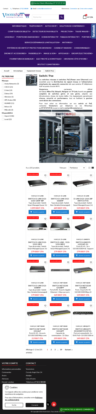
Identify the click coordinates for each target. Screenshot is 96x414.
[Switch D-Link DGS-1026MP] (60, 174)
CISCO (8, 87)
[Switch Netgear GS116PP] (60, 305)
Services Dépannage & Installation (42, 42)
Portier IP (86, 37)
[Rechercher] (48, 17)
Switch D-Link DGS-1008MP (37, 287)
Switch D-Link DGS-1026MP (60, 200)
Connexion (73, 8)
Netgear (65, 92)
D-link (8, 90)
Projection (66, 31)
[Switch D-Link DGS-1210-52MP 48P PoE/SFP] (37, 174)
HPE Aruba (10, 100)
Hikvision (9, 97)
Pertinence (78, 167)
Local (8, 119)
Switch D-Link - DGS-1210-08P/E (60, 243)
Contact (5, 8)
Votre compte (10, 363)
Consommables (81, 48)
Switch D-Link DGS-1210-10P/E (37, 243)
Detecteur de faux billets (45, 31)
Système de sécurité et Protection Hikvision (29, 48)
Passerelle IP (34, 53)
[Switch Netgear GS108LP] (83, 261)
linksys (8, 107)
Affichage (63, 53)
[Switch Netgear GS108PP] (60, 261)
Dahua (8, 94)
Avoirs (4, 376)
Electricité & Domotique (48, 59)
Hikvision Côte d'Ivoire (75, 59)
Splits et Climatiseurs (48, 64)
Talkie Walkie (81, 31)
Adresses (5, 379)
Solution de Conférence (72, 26)
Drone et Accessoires (15, 53)
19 (61, 350)
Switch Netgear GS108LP (83, 287)
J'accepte (34, 405)
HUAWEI (9, 103)
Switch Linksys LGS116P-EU (83, 243)
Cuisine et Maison (62, 48)
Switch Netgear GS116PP (60, 330)
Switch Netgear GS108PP (60, 287)
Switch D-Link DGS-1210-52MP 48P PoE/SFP (37, 201)
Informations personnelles (11, 369)
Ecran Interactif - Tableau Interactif (60, 37)
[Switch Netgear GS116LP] (37, 305)
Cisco (44, 92)
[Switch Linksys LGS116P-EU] (83, 218)
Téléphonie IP (35, 26)
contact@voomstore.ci (44, 8)
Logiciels (9, 37)
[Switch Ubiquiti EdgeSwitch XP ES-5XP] (83, 305)
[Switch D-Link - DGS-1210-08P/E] (60, 218)
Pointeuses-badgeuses (27, 37)
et (65, 80)
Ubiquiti (58, 92)
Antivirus (67, 42)
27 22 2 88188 (24, 8)
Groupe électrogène (81, 53)
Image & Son (49, 53)
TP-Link (74, 92)
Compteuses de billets (19, 31)
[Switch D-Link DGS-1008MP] (37, 261)
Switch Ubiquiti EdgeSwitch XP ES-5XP (83, 331)
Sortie (14, 405)
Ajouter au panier (37, 212)
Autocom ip (50, 26)
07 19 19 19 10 (46, 108)
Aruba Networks (11, 84)
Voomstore (43, 89)
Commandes (6, 372)
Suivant (69, 350)
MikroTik (50, 92)
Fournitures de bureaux (21, 59)
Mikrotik (8, 110)
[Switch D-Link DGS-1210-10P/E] (37, 218)
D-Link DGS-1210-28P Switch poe (83, 200)
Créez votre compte (86, 8)
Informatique (19, 26)
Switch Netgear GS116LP (37, 330)
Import (9, 116)
